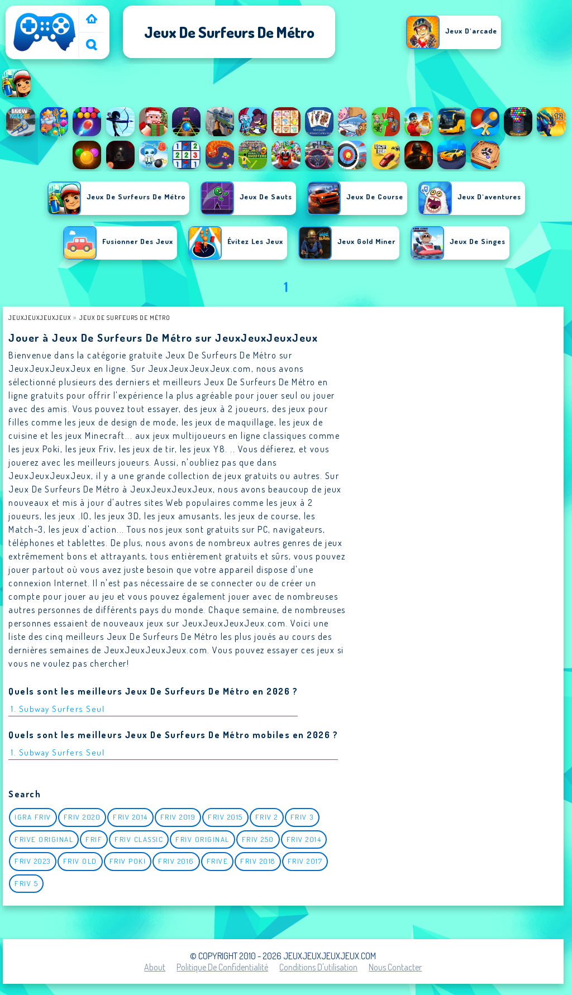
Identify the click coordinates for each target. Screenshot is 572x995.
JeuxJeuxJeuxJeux (39, 317)
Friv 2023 (33, 861)
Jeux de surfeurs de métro (124, 317)
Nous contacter (395, 967)
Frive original (44, 839)
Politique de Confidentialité (222, 967)
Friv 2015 (225, 816)
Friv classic (139, 839)
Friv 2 (266, 816)
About (154, 967)
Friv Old (80, 861)
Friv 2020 (82, 816)
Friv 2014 (130, 816)
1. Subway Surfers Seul (57, 709)
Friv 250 (258, 839)
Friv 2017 (305, 861)
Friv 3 (302, 816)
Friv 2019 (178, 816)
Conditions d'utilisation (318, 967)
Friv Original (202, 839)
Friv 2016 (176, 861)
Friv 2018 (257, 861)
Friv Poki (127, 861)
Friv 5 (26, 883)
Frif (93, 839)
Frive (217, 861)
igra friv (33, 816)
